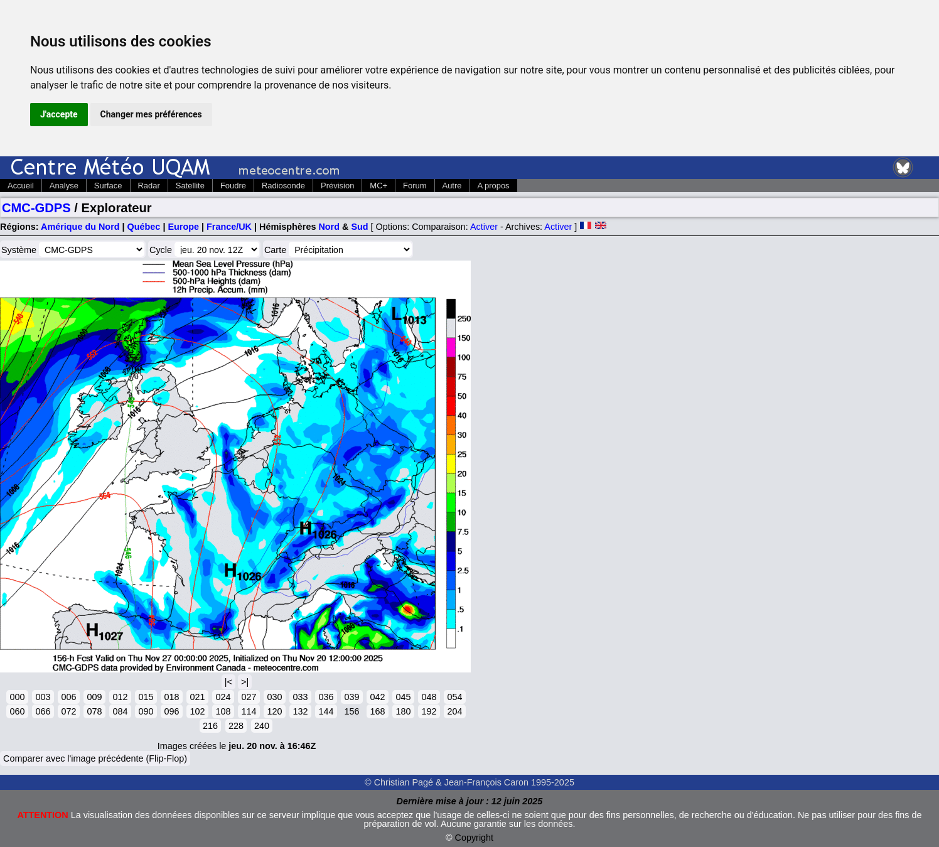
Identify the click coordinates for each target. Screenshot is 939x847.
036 (325, 697)
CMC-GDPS (36, 208)
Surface (108, 185)
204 (454, 711)
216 (210, 726)
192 (428, 711)
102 (197, 711)
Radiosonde (283, 185)
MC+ (378, 185)
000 (16, 697)
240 (261, 726)
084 (119, 711)
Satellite (190, 185)
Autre (452, 185)
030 (274, 697)
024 (222, 697)
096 (171, 711)
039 (351, 697)
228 (236, 726)
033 (300, 697)
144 (325, 711)
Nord (329, 227)
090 (145, 711)
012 (119, 697)
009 (94, 697)
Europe (183, 227)
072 (68, 711)
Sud (359, 227)
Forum (414, 185)
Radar (149, 185)
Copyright (474, 838)
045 (402, 697)
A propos (493, 185)
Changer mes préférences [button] (151, 114)
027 (248, 697)
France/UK (229, 227)
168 (377, 711)
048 (428, 697)
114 (248, 711)
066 (42, 711)
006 (68, 697)
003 (42, 697)
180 (402, 711)
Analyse (64, 185)
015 (145, 697)
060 (16, 711)
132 (300, 711)
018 (171, 697)
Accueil (21, 185)
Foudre (233, 185)
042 (377, 697)
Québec (144, 227)
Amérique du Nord (80, 227)
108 (222, 711)
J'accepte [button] (59, 114)
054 (454, 697)
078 (94, 711)
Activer (484, 227)
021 (197, 697)
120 (274, 711)
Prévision (337, 185)
